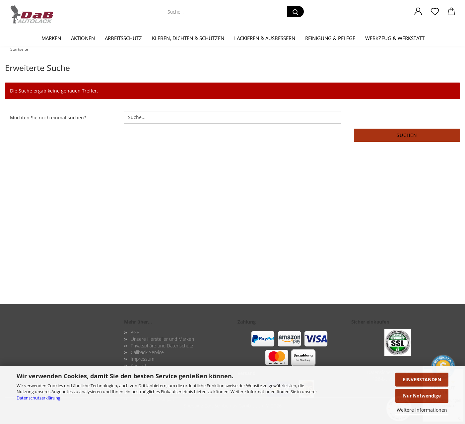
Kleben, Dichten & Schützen (188, 38)
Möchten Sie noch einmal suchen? (48, 117)
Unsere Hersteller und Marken (162, 339)
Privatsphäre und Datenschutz (162, 345)
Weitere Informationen (422, 410)
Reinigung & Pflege (330, 38)
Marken (51, 38)
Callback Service (147, 352)
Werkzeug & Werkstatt (395, 38)
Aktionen (83, 38)
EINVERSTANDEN (422, 379)
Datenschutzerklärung (38, 398)
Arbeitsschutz (123, 38)
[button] (418, 11)
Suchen (407, 135)
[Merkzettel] (435, 11)
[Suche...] (295, 11)
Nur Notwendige (422, 396)
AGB (135, 332)
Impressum (142, 359)
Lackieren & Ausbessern (264, 38)
